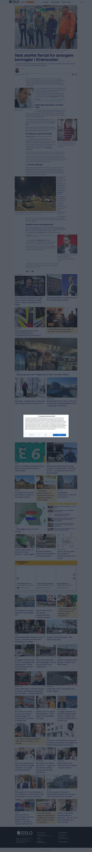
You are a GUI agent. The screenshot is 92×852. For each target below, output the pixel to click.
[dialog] (46, 426)
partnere (46, 421)
